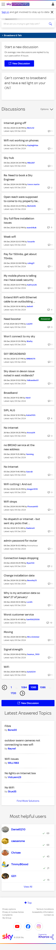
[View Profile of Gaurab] (29, 472)
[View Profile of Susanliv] (31, 241)
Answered (45, 319)
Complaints (7, 915)
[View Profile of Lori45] (29, 602)
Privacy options (9, 909)
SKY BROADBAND (15, 354)
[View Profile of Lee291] (29, 324)
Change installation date (19, 575)
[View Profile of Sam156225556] (33, 619)
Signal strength (13, 649)
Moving (8, 632)
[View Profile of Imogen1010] (32, 489)
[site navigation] (3, 4)
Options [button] (44, 109)
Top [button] (29, 902)
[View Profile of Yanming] (30, 454)
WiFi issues (12, 759)
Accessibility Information (43, 912)
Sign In (52, 5)
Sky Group (6, 918)
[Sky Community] (18, 4)
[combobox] (25, 24)
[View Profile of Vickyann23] (14, 777)
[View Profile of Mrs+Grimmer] (33, 637)
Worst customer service (19, 614)
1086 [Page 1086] (43, 687)
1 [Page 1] (11, 687)
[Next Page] (22, 693)
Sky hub (9, 158)
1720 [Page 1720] (13, 693)
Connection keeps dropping (21, 558)
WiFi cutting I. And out (18, 484)
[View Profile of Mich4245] (31, 206)
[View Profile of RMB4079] (30, 359)
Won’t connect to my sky (19, 336)
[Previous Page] (4, 687)
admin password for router (20, 540)
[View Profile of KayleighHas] (32, 145)
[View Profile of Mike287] (31, 163)
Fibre (8, 726)
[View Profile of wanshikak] (31, 227)
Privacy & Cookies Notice (13, 912)
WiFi (6, 667)
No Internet (11, 466)
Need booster (12, 319)
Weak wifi (10, 236)
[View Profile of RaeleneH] (30, 528)
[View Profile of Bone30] (12, 729)
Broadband (10, 393)
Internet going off (15, 123)
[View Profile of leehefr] (30, 306)
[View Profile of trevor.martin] (33, 184)
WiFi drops (10, 501)
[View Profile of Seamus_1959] (33, 654)
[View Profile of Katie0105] (30, 415)
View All (28, 886)
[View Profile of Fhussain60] (32, 506)
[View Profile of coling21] (30, 263)
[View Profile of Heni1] (28, 398)
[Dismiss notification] (52, 12)
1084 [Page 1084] (24, 687)
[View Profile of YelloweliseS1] (33, 380)
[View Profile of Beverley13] (32, 580)
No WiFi (9, 787)
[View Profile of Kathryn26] (32, 285)
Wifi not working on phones (21, 140)
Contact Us (49, 915)
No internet (11, 427)
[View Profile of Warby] (30, 341)
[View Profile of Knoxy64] (31, 432)
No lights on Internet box (20, 773)
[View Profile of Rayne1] (12, 748)
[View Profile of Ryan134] (30, 563)
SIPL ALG (9, 410)
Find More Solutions (28, 800)
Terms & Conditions (45, 909)
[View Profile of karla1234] (31, 672)
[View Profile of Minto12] (30, 128)
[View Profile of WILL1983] (13, 762)
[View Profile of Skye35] (12, 791)
